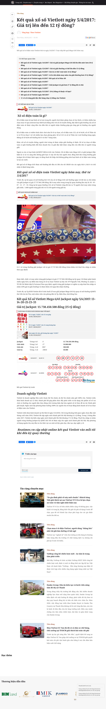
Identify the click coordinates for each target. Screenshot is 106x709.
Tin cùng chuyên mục (32, 488)
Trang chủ (19, 2)
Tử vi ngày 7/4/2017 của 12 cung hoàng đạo (42, 325)
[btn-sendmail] (94, 45)
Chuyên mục (28, 2)
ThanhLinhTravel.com (85, 686)
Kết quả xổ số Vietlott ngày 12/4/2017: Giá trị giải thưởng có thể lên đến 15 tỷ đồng (52, 68)
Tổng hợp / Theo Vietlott (31, 32)
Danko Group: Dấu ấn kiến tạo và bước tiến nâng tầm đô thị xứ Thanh (68, 586)
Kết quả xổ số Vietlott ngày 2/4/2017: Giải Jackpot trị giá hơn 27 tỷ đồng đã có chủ (52, 85)
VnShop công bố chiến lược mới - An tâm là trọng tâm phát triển (68, 555)
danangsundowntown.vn (85, 690)
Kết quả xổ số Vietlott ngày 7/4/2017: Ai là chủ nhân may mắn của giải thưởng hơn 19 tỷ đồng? (57, 75)
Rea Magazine (58, 2)
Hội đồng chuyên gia (71, 2)
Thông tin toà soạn (85, 2)
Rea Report (48, 2)
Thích (30, 45)
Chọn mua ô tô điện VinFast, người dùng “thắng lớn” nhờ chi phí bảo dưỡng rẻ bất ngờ (69, 529)
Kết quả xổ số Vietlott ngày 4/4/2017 (34, 82)
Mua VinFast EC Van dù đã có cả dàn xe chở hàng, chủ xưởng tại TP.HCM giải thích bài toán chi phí (68, 629)
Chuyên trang (39, 2)
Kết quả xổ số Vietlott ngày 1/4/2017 (34, 88)
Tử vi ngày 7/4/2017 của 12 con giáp (40, 314)
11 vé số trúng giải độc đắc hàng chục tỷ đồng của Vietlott (43, 98)
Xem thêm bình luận (27, 477)
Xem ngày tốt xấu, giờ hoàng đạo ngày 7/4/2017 (43, 333)
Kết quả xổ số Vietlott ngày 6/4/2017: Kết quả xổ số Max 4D (43, 78)
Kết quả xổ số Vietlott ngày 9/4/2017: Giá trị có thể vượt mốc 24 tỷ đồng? (48, 72)
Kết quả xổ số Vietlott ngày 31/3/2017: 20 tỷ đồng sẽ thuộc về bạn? (46, 91)
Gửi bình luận (84, 470)
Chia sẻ (22, 45)
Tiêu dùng (20, 13)
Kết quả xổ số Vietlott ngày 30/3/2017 (35, 95)
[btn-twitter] (90, 45)
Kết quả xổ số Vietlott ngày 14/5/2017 (40, 107)
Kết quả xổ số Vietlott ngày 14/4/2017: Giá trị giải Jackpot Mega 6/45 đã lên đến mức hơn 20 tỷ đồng (57, 64)
